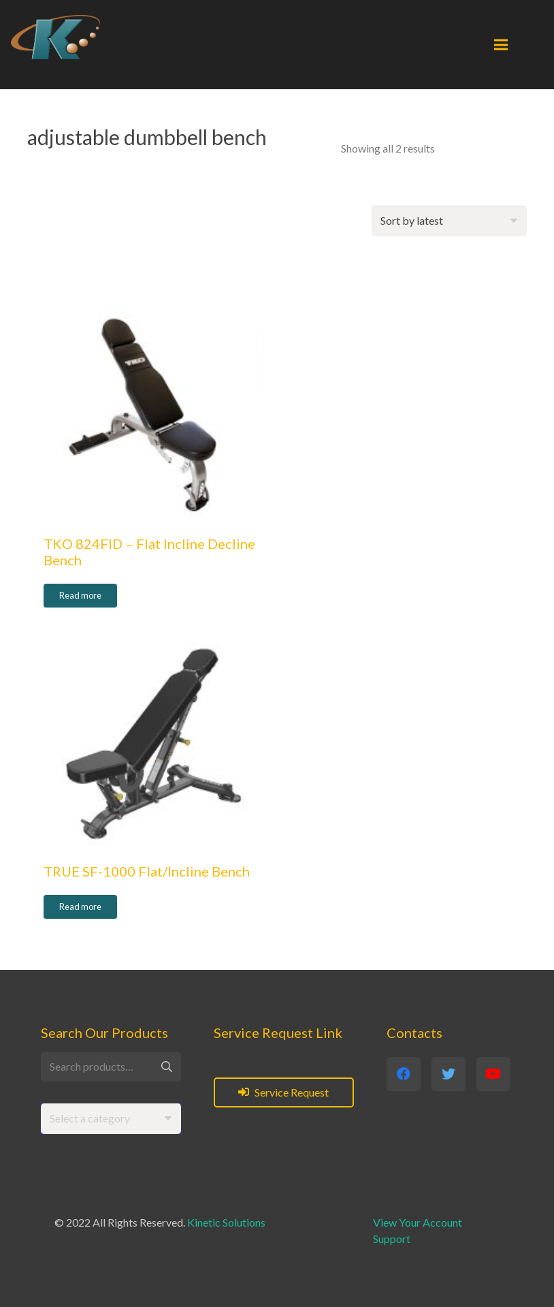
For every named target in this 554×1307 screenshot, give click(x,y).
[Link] (55, 37)
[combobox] (111, 1118)
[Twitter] (448, 1074)
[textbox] (90, 1118)
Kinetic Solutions (226, 1222)
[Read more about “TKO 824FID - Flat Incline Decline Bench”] (80, 596)
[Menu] (501, 45)
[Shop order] (449, 221)
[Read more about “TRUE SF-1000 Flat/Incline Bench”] (80, 907)
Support (391, 1238)
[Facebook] (404, 1074)
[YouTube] (493, 1074)
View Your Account (417, 1222)
